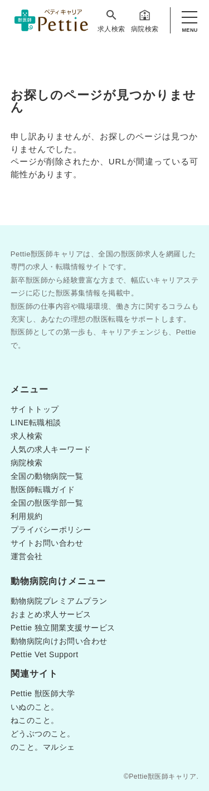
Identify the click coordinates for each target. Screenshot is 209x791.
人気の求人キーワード (51, 449)
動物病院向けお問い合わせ (59, 641)
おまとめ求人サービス (51, 614)
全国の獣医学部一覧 (47, 502)
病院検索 (145, 20)
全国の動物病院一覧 (47, 476)
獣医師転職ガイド (43, 489)
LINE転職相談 (36, 422)
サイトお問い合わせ (47, 542)
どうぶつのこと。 (43, 733)
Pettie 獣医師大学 (43, 693)
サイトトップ (35, 409)
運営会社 (27, 556)
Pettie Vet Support (45, 654)
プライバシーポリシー (51, 529)
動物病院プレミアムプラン (59, 600)
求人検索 (111, 20)
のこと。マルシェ (43, 747)
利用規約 (27, 516)
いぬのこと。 (35, 706)
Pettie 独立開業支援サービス (63, 627)
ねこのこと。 (35, 720)
